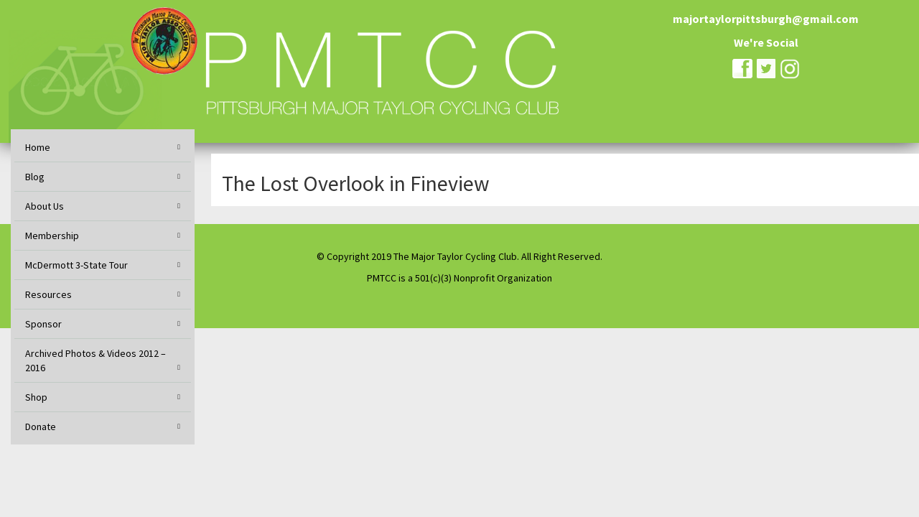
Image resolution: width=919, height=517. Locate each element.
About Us (44, 206)
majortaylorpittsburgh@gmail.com (766, 18)
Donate (40, 426)
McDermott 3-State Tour (76, 264)
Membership (52, 235)
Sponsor (43, 323)
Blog (35, 176)
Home (37, 147)
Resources (48, 294)
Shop (36, 397)
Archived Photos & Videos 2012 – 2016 (95, 360)
